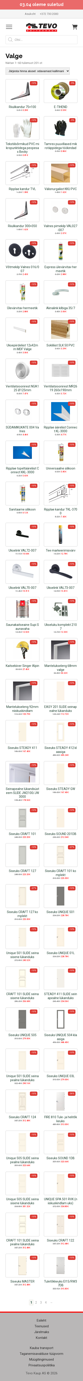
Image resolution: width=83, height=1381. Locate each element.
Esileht (41, 1320)
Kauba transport (41, 1348)
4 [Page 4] (46, 1302)
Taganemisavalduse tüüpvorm (41, 1354)
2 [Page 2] (36, 1302)
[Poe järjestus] (38, 71)
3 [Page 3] (41, 1302)
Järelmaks (41, 1332)
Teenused (42, 1326)
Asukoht (30, 14)
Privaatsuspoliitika (42, 1365)
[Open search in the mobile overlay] (41, 39)
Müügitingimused (41, 1359)
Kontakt (41, 1338)
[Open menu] (9, 26)
